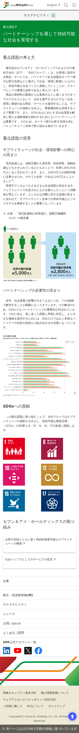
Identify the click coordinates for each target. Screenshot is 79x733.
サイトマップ (56, 706)
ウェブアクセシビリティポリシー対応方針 (29, 699)
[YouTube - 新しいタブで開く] (17, 650)
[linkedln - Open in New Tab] (7, 650)
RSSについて (35, 706)
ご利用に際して (13, 706)
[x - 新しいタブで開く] (28, 650)
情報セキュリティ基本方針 (20, 693)
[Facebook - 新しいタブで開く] (38, 650)
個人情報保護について (55, 693)
